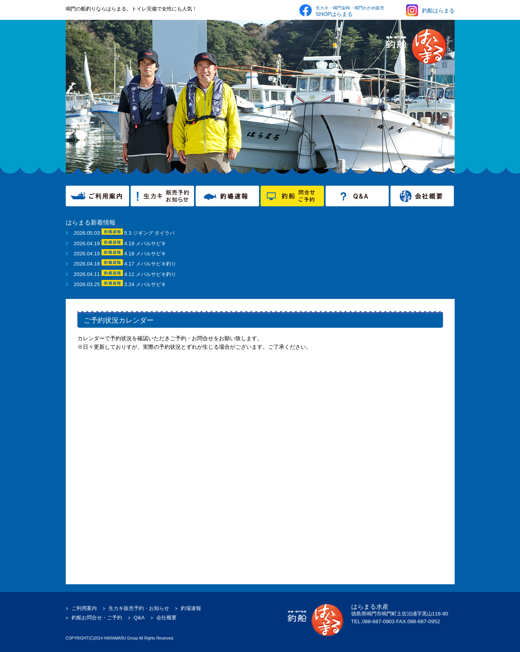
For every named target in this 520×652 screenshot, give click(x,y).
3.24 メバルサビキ (145, 284)
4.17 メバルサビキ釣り (150, 264)
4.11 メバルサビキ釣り (150, 274)
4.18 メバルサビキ (145, 254)
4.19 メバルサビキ (145, 243)
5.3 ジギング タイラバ (149, 233)
